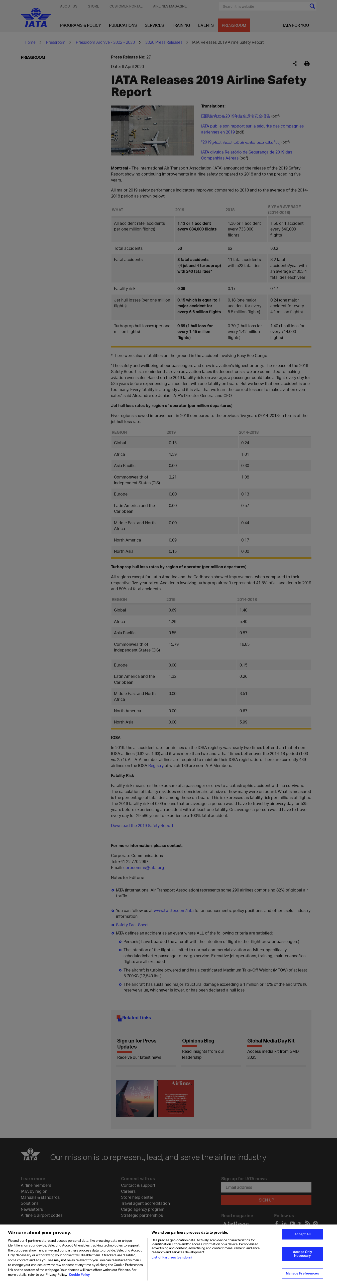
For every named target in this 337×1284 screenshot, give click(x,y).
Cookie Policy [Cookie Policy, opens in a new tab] (79, 1277)
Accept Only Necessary (302, 1256)
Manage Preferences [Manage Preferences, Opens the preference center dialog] (302, 1275)
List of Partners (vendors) (172, 1259)
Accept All (302, 1236)
